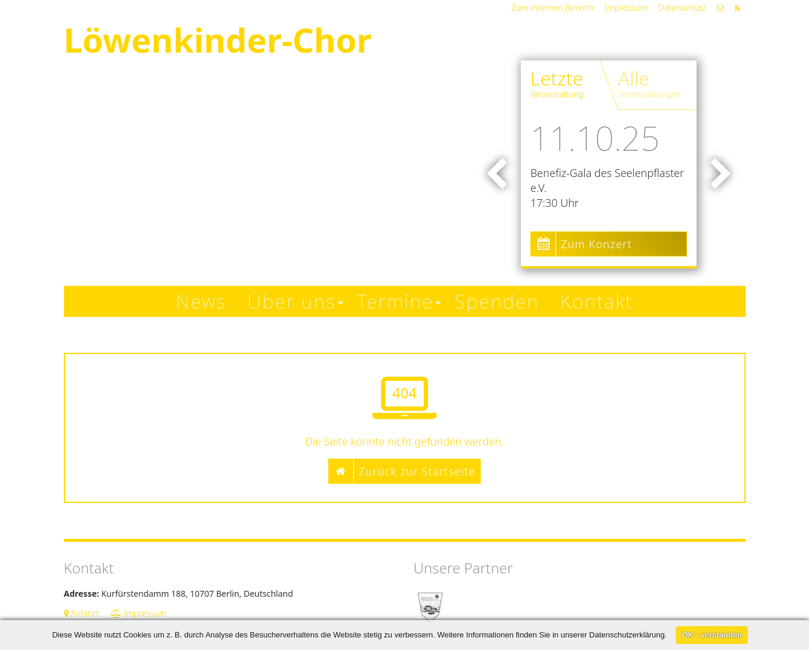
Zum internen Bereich (552, 7)
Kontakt (596, 301)
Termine (395, 301)
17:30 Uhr (554, 203)
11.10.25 (595, 137)
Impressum (626, 7)
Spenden (497, 301)
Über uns (292, 301)
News (201, 301)
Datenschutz (682, 7)
